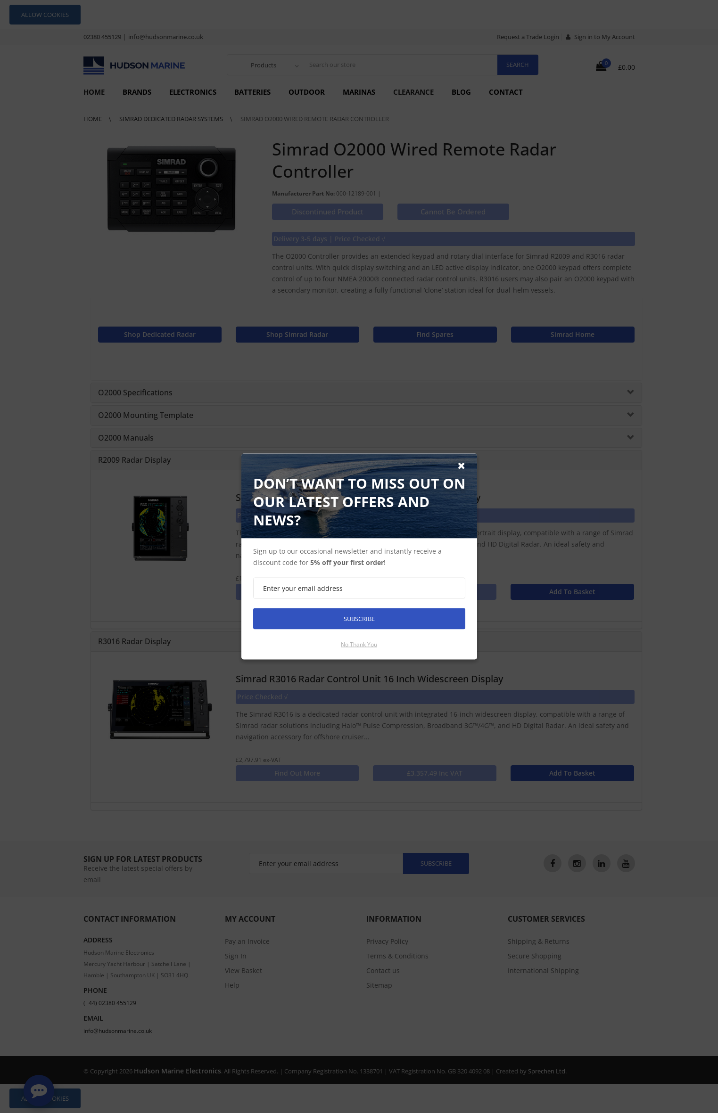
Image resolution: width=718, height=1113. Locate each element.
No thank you (359, 644)
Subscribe (359, 618)
